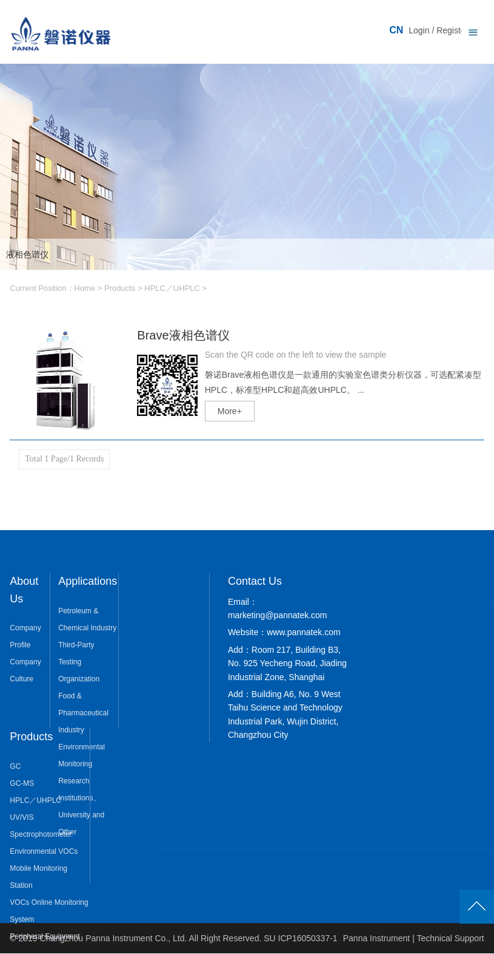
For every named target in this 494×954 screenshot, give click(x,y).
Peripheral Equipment (44, 936)
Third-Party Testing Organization (78, 662)
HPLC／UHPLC (172, 288)
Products (119, 288)
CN (396, 30)
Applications (87, 581)
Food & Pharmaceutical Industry (83, 713)
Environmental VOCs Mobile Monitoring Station (44, 868)
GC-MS (22, 783)
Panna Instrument (376, 938)
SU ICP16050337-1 (300, 938)
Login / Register (438, 30)
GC (15, 766)
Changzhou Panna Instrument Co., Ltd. (114, 938)
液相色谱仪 (27, 254)
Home (85, 288)
